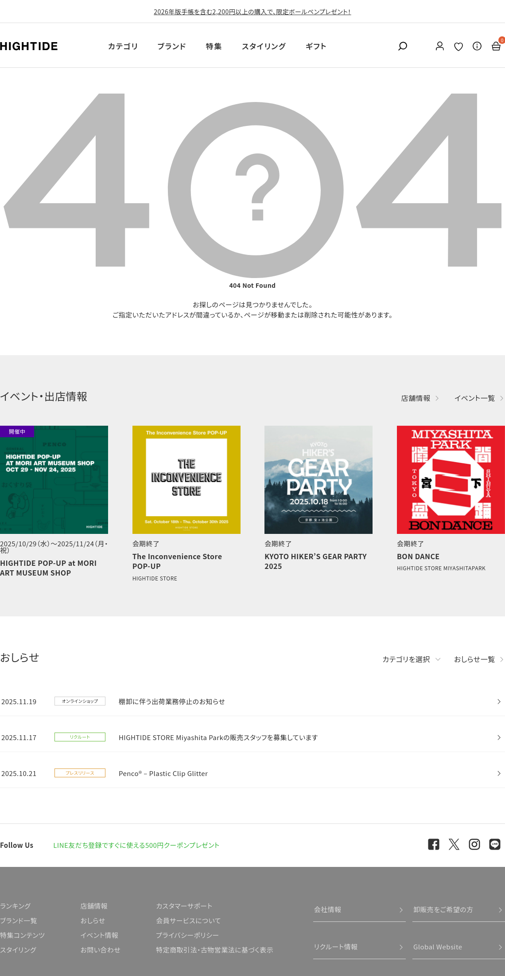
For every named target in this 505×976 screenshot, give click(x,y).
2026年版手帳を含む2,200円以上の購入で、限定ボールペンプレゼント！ (252, 11)
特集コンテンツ (22, 935)
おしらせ (92, 920)
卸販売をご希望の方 (443, 909)
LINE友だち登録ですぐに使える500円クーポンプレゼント (136, 845)
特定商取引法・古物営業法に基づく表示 (214, 949)
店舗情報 (416, 397)
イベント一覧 (474, 397)
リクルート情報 (336, 946)
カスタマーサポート (184, 905)
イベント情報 (99, 935)
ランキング (15, 905)
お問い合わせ (100, 949)
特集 (214, 45)
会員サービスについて (188, 920)
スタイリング (264, 45)
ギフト (316, 45)
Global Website (437, 946)
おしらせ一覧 (474, 659)
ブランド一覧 (18, 920)
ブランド (172, 45)
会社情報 (328, 909)
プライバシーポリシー (187, 935)
